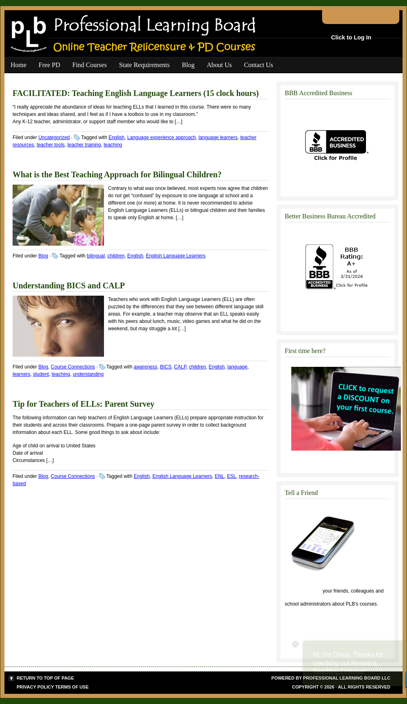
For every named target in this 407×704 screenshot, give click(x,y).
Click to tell (303, 591)
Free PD (49, 64)
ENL (219, 476)
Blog (188, 64)
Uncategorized (53, 137)
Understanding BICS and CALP (69, 285)
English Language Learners (176, 256)
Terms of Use (72, 686)
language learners (218, 137)
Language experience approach (161, 137)
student (41, 374)
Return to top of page (45, 678)
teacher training (84, 145)
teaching (113, 145)
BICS (165, 367)
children (116, 256)
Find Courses (89, 64)
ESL (231, 476)
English (116, 137)
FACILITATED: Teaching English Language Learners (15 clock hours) (136, 93)
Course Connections (73, 367)
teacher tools (51, 145)
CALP (180, 367)
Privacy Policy (35, 686)
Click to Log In (351, 37)
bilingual (96, 256)
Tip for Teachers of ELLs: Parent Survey (83, 403)
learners (21, 374)
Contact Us (258, 64)
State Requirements (144, 64)
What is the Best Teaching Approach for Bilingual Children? (117, 174)
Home (18, 64)
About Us (219, 64)
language (237, 367)
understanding (88, 374)
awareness (145, 367)
